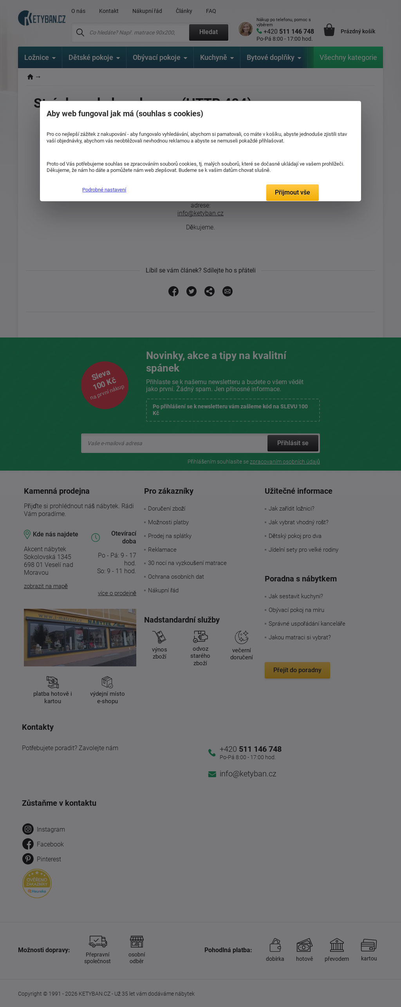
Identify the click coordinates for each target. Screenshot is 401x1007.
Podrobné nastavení (104, 190)
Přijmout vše (292, 192)
